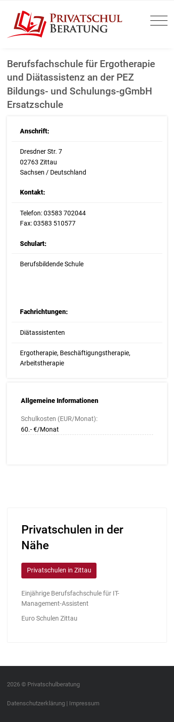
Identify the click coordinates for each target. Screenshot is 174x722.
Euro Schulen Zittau (49, 618)
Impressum (84, 703)
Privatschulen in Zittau (59, 570)
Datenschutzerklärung (36, 703)
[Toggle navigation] (157, 21)
